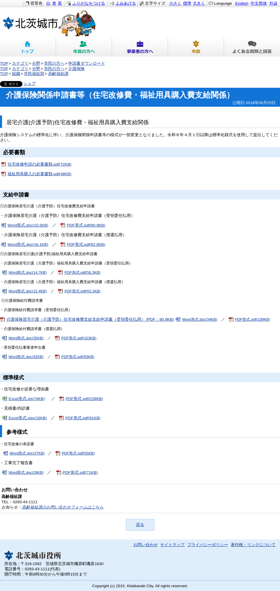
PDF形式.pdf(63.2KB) (82, 291)
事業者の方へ (140, 47)
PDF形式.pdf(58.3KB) (82, 272)
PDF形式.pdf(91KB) (82, 418)
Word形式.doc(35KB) (25, 338)
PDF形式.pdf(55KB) (78, 453)
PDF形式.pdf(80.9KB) (86, 225)
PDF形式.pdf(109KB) (252, 319)
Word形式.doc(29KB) (25, 472)
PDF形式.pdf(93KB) (77, 357)
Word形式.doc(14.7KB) (27, 272)
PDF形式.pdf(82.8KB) (86, 244)
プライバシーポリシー (207, 545)
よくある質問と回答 (252, 47)
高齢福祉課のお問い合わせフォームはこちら (63, 507)
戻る (140, 524)
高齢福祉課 (58, 73)
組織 (16, 73)
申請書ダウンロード (86, 63)
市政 (196, 47)
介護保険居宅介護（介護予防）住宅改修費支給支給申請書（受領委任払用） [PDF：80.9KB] (90, 319)
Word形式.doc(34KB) (199, 319)
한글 (273, 3)
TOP (4, 63)
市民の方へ (84, 47)
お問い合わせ (145, 545)
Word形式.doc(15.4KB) (27, 291)
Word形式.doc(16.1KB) (28, 244)
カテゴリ (20, 63)
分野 (36, 63)
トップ (28, 47)
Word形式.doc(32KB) (25, 357)
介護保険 (76, 68)
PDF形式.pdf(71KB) (80, 472)
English (242, 3)
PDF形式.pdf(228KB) (84, 399)
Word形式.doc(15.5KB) (28, 225)
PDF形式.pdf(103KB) (78, 338)
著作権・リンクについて (253, 545)
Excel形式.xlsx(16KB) (28, 418)
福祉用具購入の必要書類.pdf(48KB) (39, 174)
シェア (30, 83)
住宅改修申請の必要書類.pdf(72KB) (39, 164)
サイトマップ (172, 545)
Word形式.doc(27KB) (27, 453)
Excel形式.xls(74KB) (27, 399)
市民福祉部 (34, 73)
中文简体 (259, 3)
